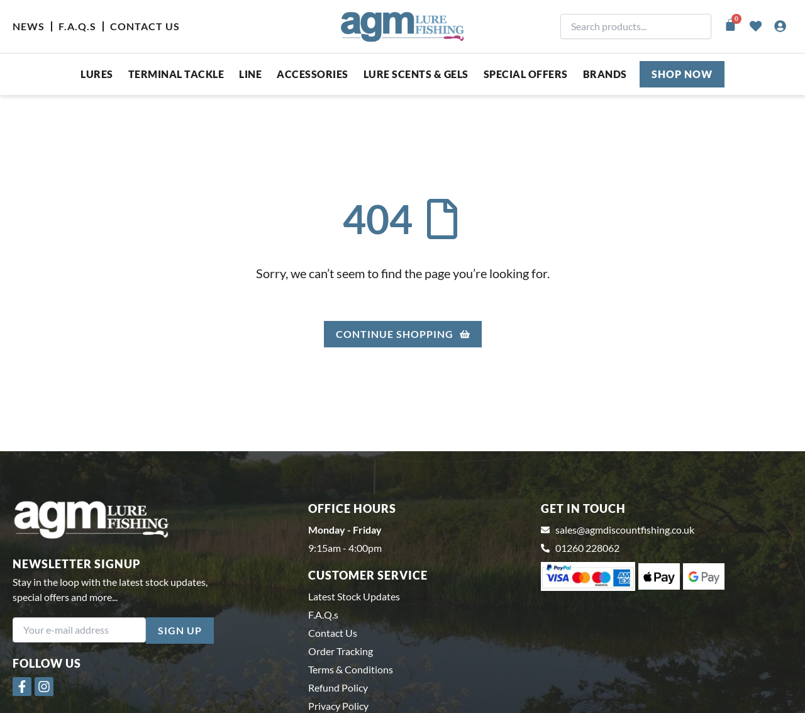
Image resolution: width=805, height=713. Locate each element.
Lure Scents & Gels (416, 74)
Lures (96, 74)
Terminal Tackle (176, 74)
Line (250, 74)
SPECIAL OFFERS (526, 74)
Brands (605, 74)
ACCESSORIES (312, 74)
